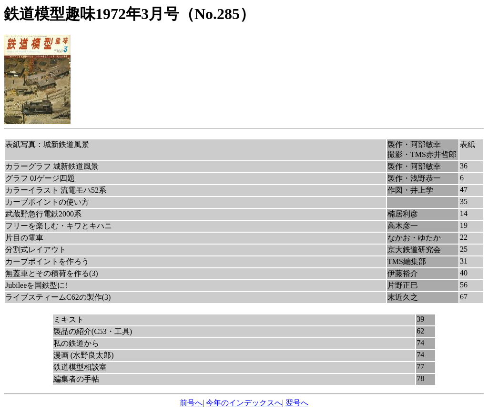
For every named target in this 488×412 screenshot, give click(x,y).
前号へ (191, 403)
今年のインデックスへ (244, 403)
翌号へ (296, 403)
